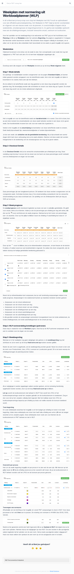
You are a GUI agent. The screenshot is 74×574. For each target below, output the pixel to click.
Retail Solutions (54, 571)
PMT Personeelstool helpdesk (14, 560)
